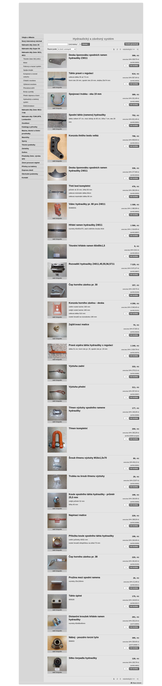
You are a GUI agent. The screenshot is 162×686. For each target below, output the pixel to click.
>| (137, 49)
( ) (74, 44)
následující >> (129, 49)
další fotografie (57, 87)
